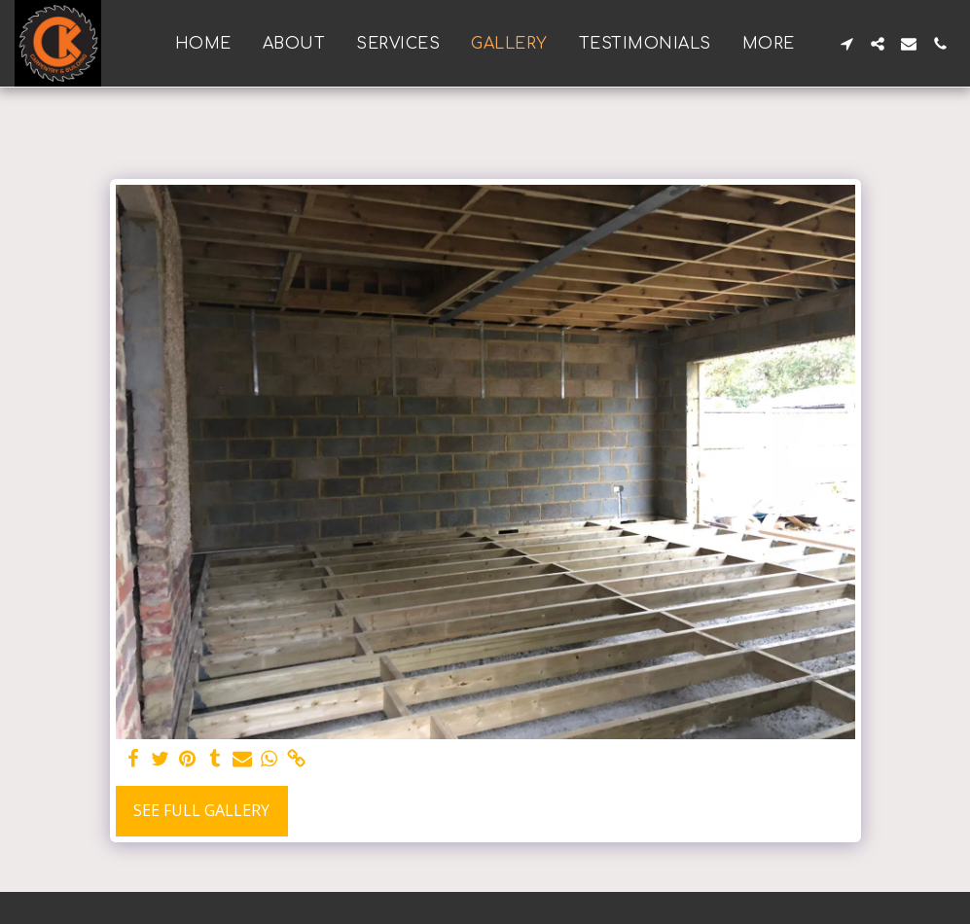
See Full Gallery (201, 810)
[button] (846, 44)
